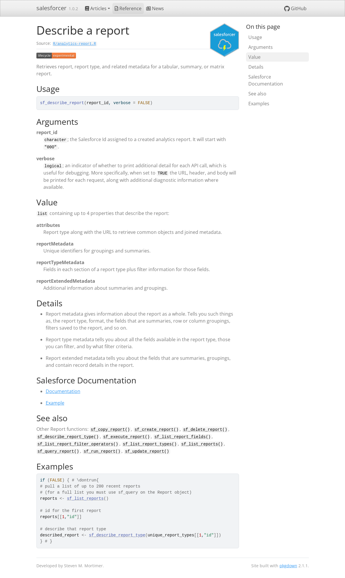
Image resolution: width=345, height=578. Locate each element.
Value (254, 57)
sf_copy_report (108, 429)
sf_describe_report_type (66, 437)
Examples (258, 103)
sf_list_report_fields (180, 437)
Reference (128, 8)
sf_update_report (144, 451)
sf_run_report (99, 451)
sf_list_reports (199, 444)
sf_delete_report (202, 429)
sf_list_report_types (147, 444)
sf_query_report (56, 451)
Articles (96, 8)
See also (257, 93)
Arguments (260, 47)
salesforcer (51, 8)
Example (55, 403)
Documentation (63, 391)
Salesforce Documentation (265, 80)
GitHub (295, 8)
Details (255, 67)
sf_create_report (154, 429)
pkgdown (288, 565)
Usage (255, 37)
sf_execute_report (124, 437)
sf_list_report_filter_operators (75, 444)
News (155, 8)
